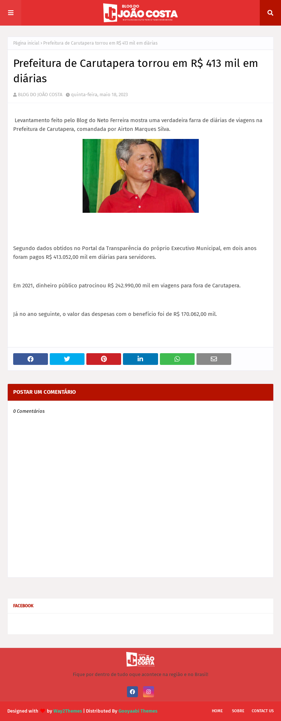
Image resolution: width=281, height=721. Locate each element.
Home (217, 711)
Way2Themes (67, 711)
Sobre (238, 711)
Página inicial (26, 43)
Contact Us (263, 711)
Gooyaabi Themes (138, 711)
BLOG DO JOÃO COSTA (40, 94)
